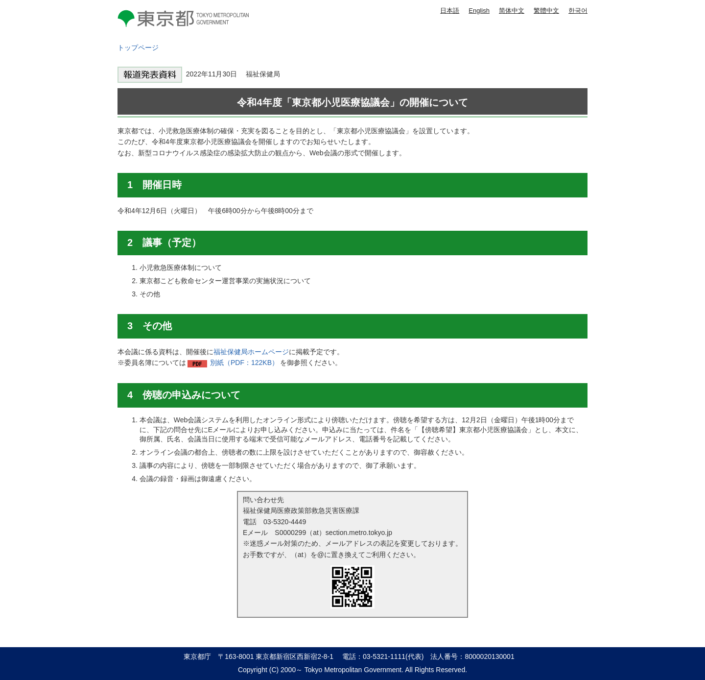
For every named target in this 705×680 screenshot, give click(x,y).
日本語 (449, 10)
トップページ (138, 47)
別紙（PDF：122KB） (244, 362)
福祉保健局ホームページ (251, 352)
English (479, 10)
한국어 (578, 10)
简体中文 (511, 10)
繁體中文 (546, 10)
